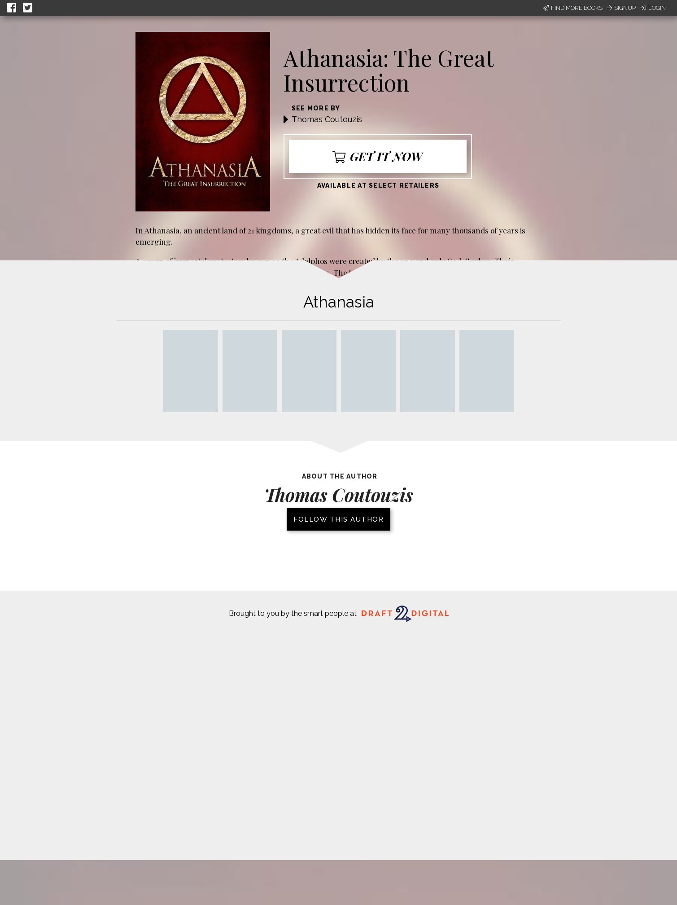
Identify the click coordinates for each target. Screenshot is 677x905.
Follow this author (338, 519)
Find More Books (573, 7)
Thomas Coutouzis (327, 119)
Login (653, 7)
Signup (621, 7)
